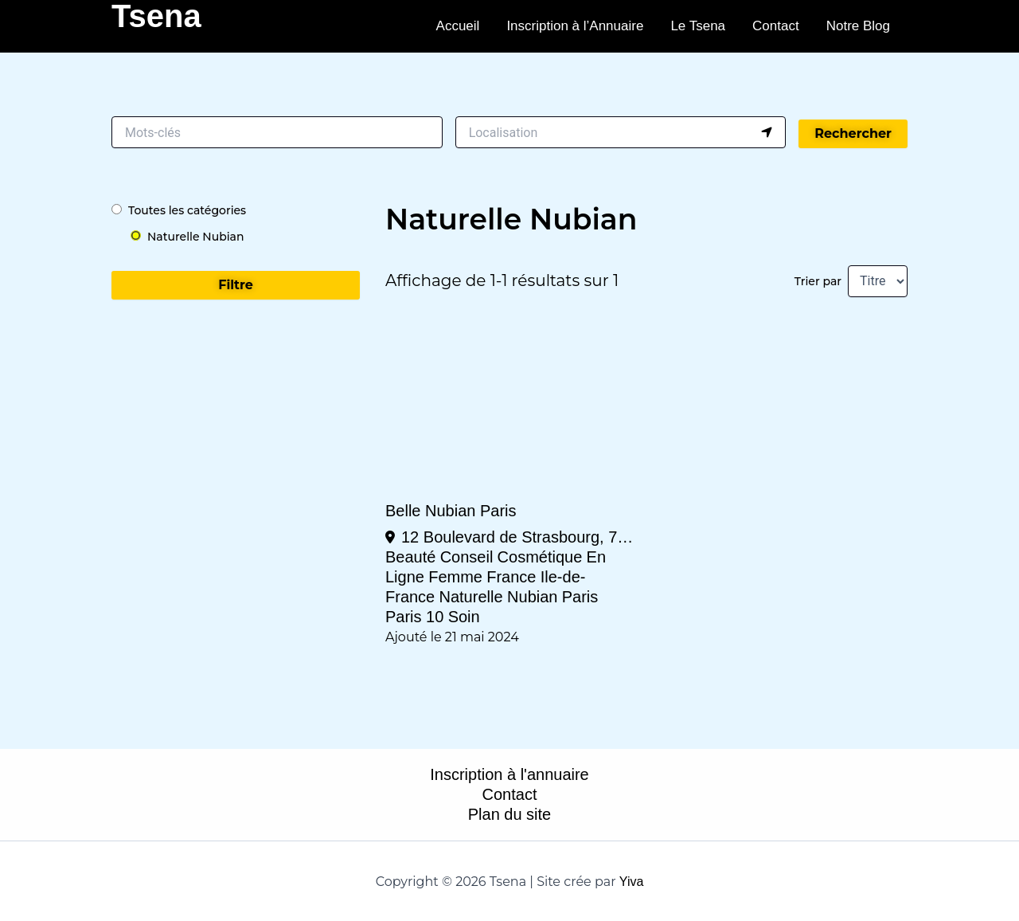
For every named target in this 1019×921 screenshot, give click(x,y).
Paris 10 (414, 616)
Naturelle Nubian (498, 597)
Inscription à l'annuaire (509, 774)
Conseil (467, 557)
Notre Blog (858, 25)
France (511, 577)
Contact (775, 25)
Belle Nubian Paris (451, 510)
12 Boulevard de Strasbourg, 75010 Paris (517, 537)
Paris (580, 597)
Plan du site (510, 814)
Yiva (631, 881)
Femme (455, 577)
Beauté (410, 557)
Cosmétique (540, 557)
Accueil (458, 25)
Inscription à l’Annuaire (574, 25)
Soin (464, 616)
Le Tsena (697, 25)
